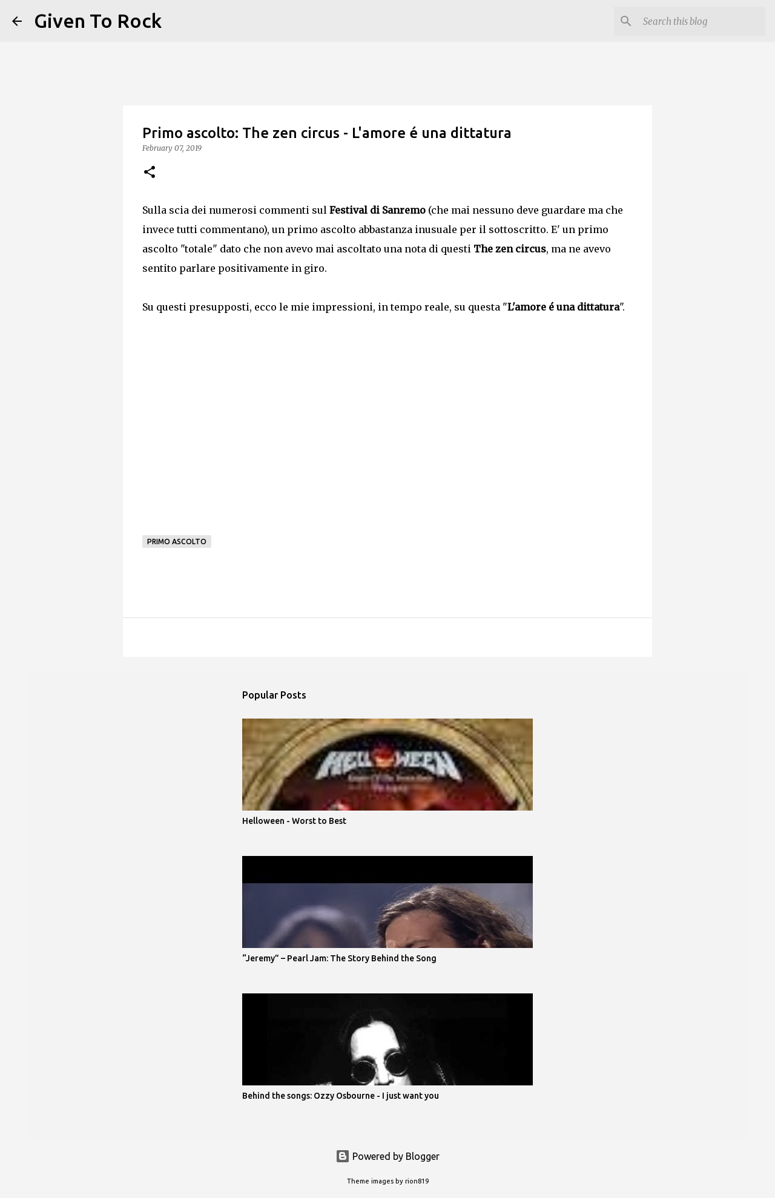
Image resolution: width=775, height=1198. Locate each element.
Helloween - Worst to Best (294, 821)
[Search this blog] (701, 21)
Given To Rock (98, 20)
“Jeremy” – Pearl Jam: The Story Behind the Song (339, 958)
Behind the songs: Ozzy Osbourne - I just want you (340, 1096)
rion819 (417, 1181)
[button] (149, 173)
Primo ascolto (176, 541)
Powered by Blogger (387, 1156)
